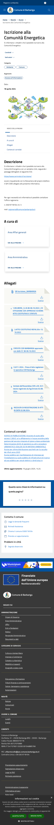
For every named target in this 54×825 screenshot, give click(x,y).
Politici (8, 631)
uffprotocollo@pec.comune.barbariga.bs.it (22, 751)
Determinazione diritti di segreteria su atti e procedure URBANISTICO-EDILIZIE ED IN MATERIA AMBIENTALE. (25, 445)
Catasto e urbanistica (13, 660)
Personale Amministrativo (15, 635)
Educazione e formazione (15, 679)
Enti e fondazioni (11, 628)
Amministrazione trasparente (16, 787)
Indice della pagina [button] (14, 128)
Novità (13, 19)
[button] (27, 821)
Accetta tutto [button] (18, 816)
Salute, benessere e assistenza (17, 686)
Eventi (7, 722)
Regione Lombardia (10, 2)
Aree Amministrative (13, 620)
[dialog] (27, 810)
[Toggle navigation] (4, 9)
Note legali (9, 794)
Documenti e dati (12, 639)
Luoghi (8, 719)
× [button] (51, 798)
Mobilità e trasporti (12, 664)
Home (5, 19)
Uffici (7, 624)
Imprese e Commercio (13, 656)
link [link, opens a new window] (49, 811)
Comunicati (9, 705)
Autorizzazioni (10, 690)
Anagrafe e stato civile (14, 667)
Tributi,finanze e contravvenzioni (18, 682)
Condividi (9, 52)
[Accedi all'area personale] (45, 3)
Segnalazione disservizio (14, 768)
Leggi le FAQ (10, 772)
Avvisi (21, 19)
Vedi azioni (10, 57)
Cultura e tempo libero (14, 653)
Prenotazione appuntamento (16, 765)
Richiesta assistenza (13, 776)
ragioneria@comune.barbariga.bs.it (21, 209)
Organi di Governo (12, 617)
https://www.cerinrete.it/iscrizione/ (18, 176)
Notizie (8, 701)
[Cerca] (49, 10)
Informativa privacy (12, 791)
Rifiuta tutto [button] (36, 816)
